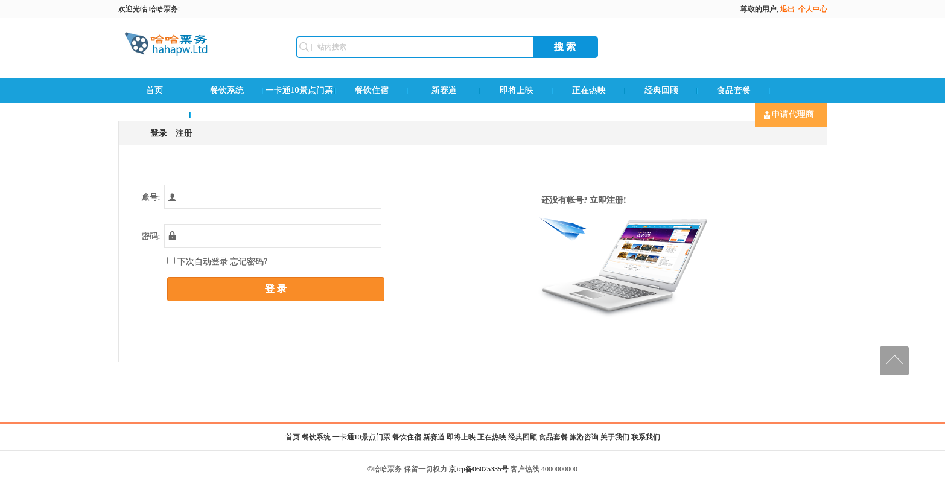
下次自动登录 (216, 261)
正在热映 (589, 90)
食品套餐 (734, 90)
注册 (184, 133)
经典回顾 (661, 90)
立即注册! (608, 200)
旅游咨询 (154, 114)
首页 (154, 90)
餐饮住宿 (372, 90)
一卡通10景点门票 (299, 90)
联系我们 (227, 114)
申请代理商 (789, 114)
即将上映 (516, 90)
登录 (158, 133)
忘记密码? (248, 261)
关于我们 (614, 437)
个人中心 (812, 9)
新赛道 (444, 90)
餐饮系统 (227, 90)
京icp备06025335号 (479, 469)
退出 (787, 9)
